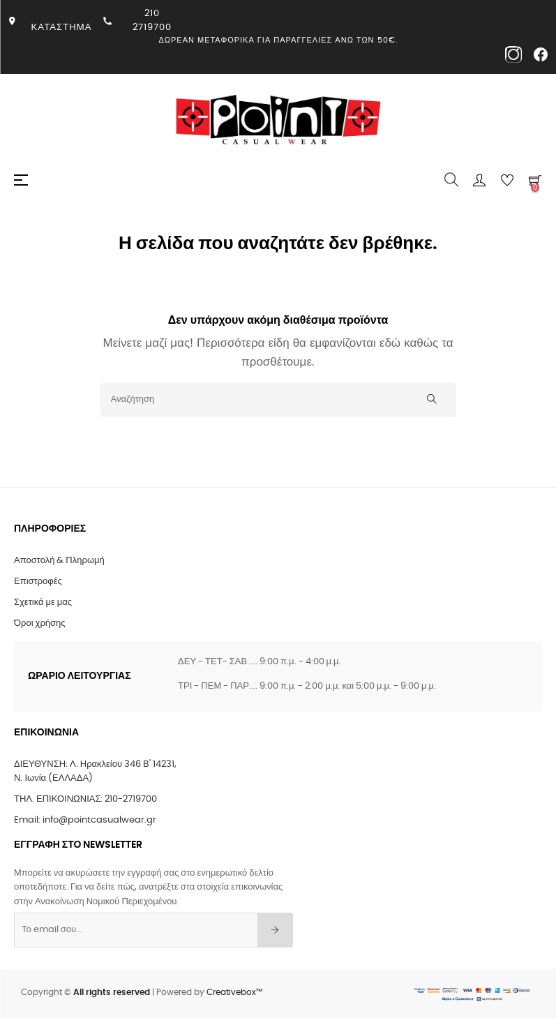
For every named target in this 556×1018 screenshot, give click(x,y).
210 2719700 (152, 20)
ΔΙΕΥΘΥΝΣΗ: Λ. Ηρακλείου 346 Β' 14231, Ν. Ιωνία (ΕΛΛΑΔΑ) (95, 771)
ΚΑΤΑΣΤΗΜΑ (61, 27)
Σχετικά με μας (43, 602)
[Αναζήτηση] (278, 400)
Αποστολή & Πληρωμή (59, 560)
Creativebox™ (234, 992)
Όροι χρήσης (40, 623)
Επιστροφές (38, 581)
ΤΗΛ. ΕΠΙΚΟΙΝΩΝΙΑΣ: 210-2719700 (86, 799)
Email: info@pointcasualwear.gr (85, 820)
